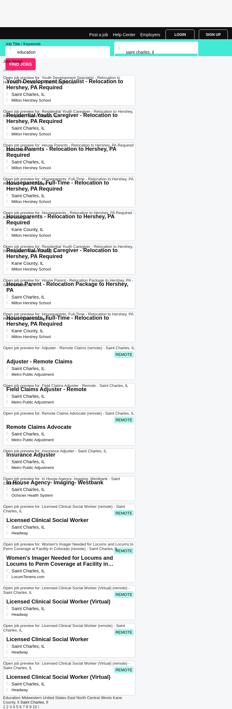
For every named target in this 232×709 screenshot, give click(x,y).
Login (180, 35)
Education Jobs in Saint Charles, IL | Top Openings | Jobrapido (20, 33)
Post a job (98, 34)
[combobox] (156, 52)
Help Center (124, 34)
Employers (150, 34)
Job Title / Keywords (22, 44)
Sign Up (213, 35)
